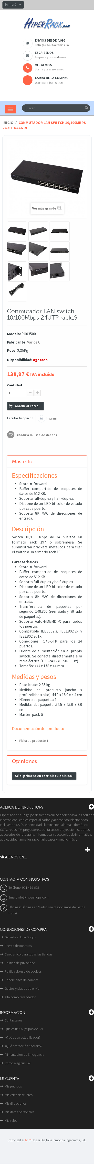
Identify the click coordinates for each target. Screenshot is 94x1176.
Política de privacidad (20, 963)
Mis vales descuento (19, 1095)
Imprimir (51, 418)
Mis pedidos (13, 1086)
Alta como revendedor (20, 997)
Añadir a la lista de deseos (36, 435)
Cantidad (14, 385)
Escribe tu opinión (20, 418)
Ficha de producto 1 (33, 740)
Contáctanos (13, 1020)
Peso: (11, 350)
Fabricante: (16, 342)
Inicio (7, 122)
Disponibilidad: (19, 359)
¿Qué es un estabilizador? (23, 1037)
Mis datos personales (19, 1112)
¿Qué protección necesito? (23, 1046)
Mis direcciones (15, 1103)
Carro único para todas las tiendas (28, 954)
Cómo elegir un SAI (18, 1063)
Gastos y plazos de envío (22, 988)
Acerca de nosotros (18, 945)
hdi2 (28, 1140)
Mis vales (11, 1120)
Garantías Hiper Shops (20, 937)
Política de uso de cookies (23, 971)
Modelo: (14, 334)
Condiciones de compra (21, 980)
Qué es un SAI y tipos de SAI (24, 1029)
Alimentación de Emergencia (24, 1054)
